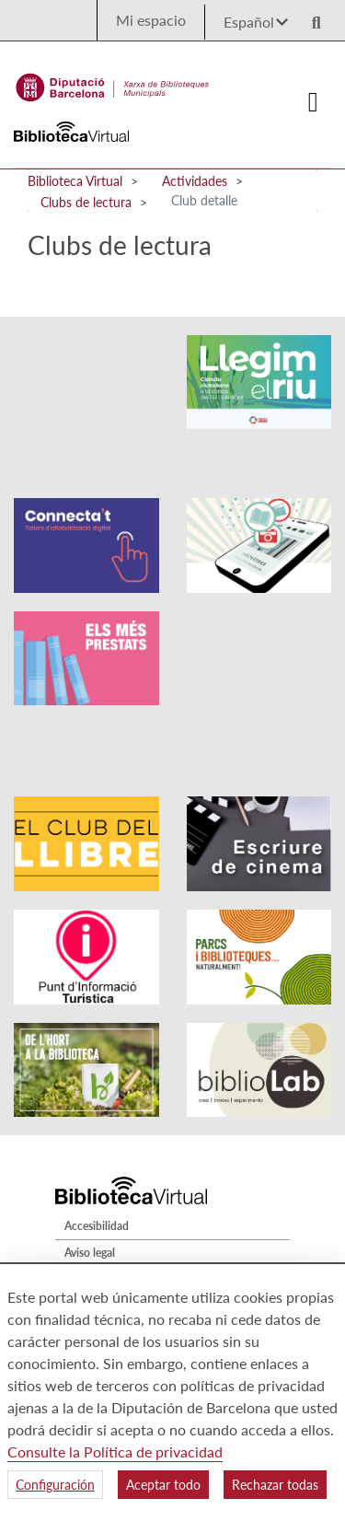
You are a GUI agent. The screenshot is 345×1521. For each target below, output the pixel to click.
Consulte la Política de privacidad (115, 1451)
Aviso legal (89, 1152)
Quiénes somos (101, 1247)
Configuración (55, 1484)
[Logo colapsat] (313, 102)
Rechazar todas (275, 1484)
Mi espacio (151, 20)
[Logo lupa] (310, 17)
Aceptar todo (163, 1484)
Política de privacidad (116, 1179)
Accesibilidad (96, 1125)
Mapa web (90, 1220)
